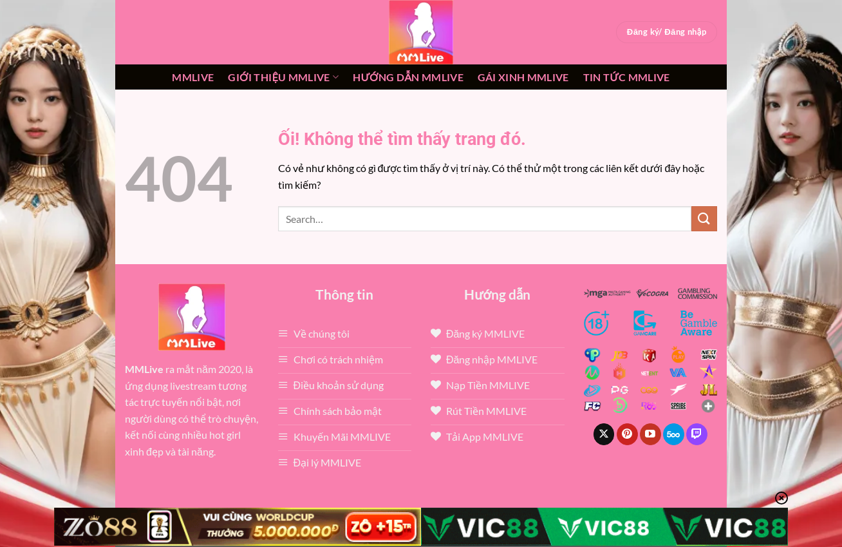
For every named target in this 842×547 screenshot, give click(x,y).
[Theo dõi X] (604, 434)
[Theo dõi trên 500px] (673, 434)
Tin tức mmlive (626, 77)
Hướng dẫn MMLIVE (408, 77)
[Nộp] (704, 218)
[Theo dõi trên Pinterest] (627, 434)
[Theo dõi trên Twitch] (696, 434)
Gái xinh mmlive (523, 77)
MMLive (193, 77)
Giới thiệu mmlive (283, 77)
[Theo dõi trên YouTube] (650, 434)
